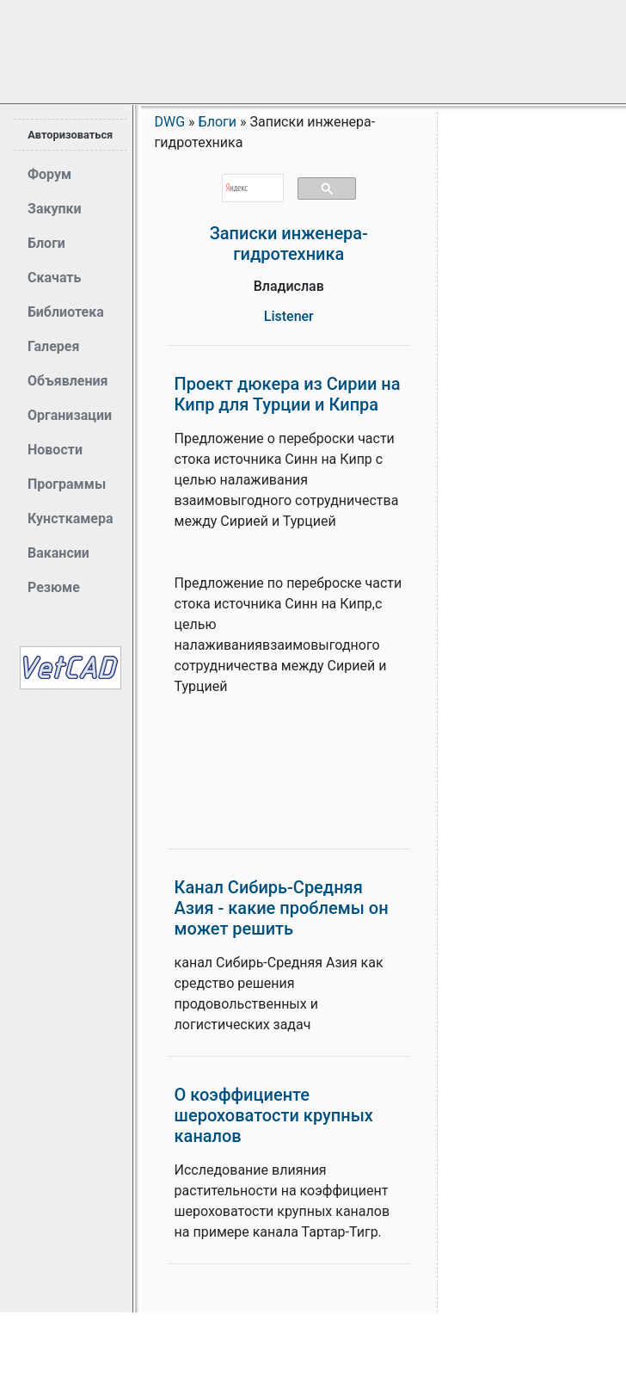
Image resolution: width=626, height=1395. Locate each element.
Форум (49, 174)
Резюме (54, 587)
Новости (55, 449)
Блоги (46, 243)
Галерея (53, 346)
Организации (70, 415)
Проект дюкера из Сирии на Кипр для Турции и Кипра (288, 394)
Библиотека (66, 312)
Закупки (55, 209)
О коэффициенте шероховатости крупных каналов (274, 1115)
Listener (289, 316)
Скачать (54, 277)
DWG (170, 122)
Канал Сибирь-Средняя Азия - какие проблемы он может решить (282, 908)
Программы (67, 484)
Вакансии (58, 553)
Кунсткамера (71, 518)
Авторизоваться (70, 134)
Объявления (67, 381)
